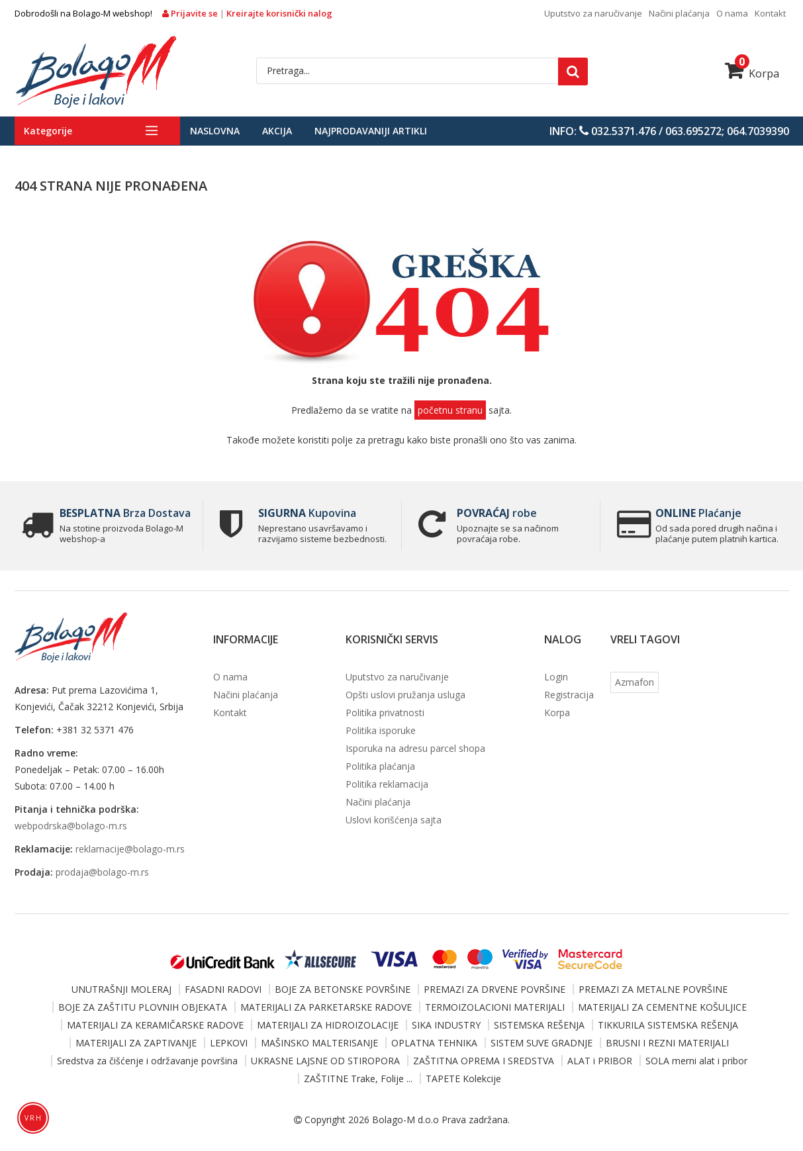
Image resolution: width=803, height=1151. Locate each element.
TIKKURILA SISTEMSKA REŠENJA (668, 1025)
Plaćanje (698, 513)
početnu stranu (450, 410)
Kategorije (48, 130)
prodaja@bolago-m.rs (102, 872)
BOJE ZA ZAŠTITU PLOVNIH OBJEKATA (142, 1007)
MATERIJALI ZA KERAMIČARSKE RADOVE (155, 1025)
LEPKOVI (229, 1042)
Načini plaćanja (679, 13)
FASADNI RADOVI (223, 989)
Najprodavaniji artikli (370, 130)
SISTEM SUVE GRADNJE (541, 1042)
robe (497, 513)
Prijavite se (191, 13)
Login (556, 676)
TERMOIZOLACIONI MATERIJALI (495, 1007)
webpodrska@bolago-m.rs (71, 825)
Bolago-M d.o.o (405, 1119)
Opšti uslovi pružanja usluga (405, 694)
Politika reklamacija (387, 784)
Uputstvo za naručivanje (593, 13)
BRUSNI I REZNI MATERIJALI (667, 1042)
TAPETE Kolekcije (463, 1078)
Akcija (277, 130)
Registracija (569, 694)
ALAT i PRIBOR (599, 1060)
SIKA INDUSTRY (446, 1025)
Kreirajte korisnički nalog (279, 13)
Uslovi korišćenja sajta (394, 819)
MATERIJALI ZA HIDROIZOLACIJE (328, 1025)
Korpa (752, 73)
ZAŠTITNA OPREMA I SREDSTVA (483, 1060)
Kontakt (770, 13)
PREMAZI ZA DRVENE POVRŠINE (494, 989)
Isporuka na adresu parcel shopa (415, 748)
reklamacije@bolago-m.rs (130, 849)
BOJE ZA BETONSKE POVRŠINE (342, 989)
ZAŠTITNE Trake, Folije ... (358, 1078)
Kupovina (307, 513)
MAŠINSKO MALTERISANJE (319, 1042)
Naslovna (215, 130)
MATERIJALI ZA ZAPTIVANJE (136, 1042)
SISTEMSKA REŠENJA (539, 1025)
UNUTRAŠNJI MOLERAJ (121, 989)
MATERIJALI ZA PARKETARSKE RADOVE (326, 1007)
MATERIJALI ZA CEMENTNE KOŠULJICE (662, 1007)
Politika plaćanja (380, 766)
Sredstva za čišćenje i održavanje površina (147, 1060)
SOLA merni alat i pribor (696, 1060)
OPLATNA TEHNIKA (434, 1042)
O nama (732, 13)
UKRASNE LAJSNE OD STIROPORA (325, 1060)
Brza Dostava (125, 513)
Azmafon (634, 682)
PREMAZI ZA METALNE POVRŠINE (653, 989)
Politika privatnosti (385, 712)
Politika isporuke (381, 730)
